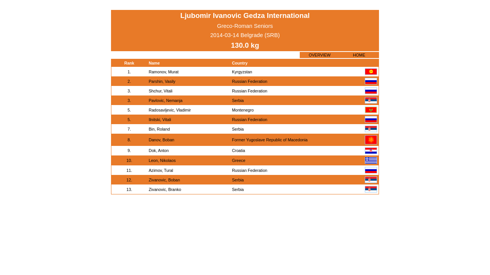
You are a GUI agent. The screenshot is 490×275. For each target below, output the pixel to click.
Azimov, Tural (161, 170)
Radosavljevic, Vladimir (170, 110)
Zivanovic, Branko (165, 189)
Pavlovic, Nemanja (165, 100)
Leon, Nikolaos (162, 160)
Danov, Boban (161, 140)
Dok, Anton (158, 150)
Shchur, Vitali (160, 91)
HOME (359, 55)
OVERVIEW (319, 55)
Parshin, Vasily (162, 81)
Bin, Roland (159, 129)
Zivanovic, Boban (164, 180)
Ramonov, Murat (163, 72)
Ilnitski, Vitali (160, 119)
